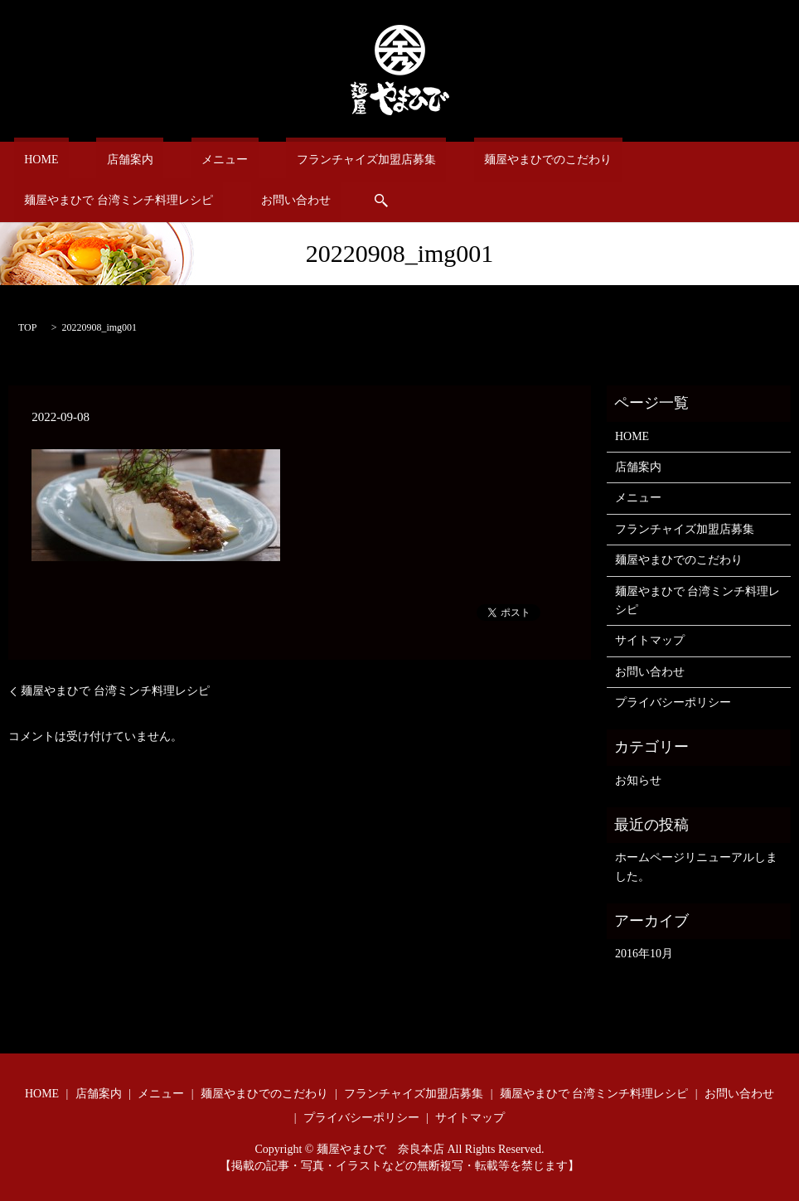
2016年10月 (644, 953)
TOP (27, 326)
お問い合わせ (49, 199)
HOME (31, 159)
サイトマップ (650, 639)
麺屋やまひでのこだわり (455, 159)
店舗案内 (99, 159)
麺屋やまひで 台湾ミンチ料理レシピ (641, 159)
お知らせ (638, 778)
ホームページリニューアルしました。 (696, 865)
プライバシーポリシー (673, 701)
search (123, 199)
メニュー (173, 159)
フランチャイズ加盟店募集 (294, 159)
